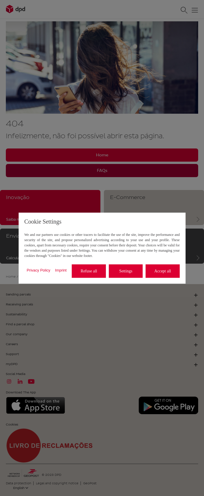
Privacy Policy (38, 270)
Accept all (162, 271)
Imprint (61, 270)
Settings (125, 271)
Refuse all (89, 271)
